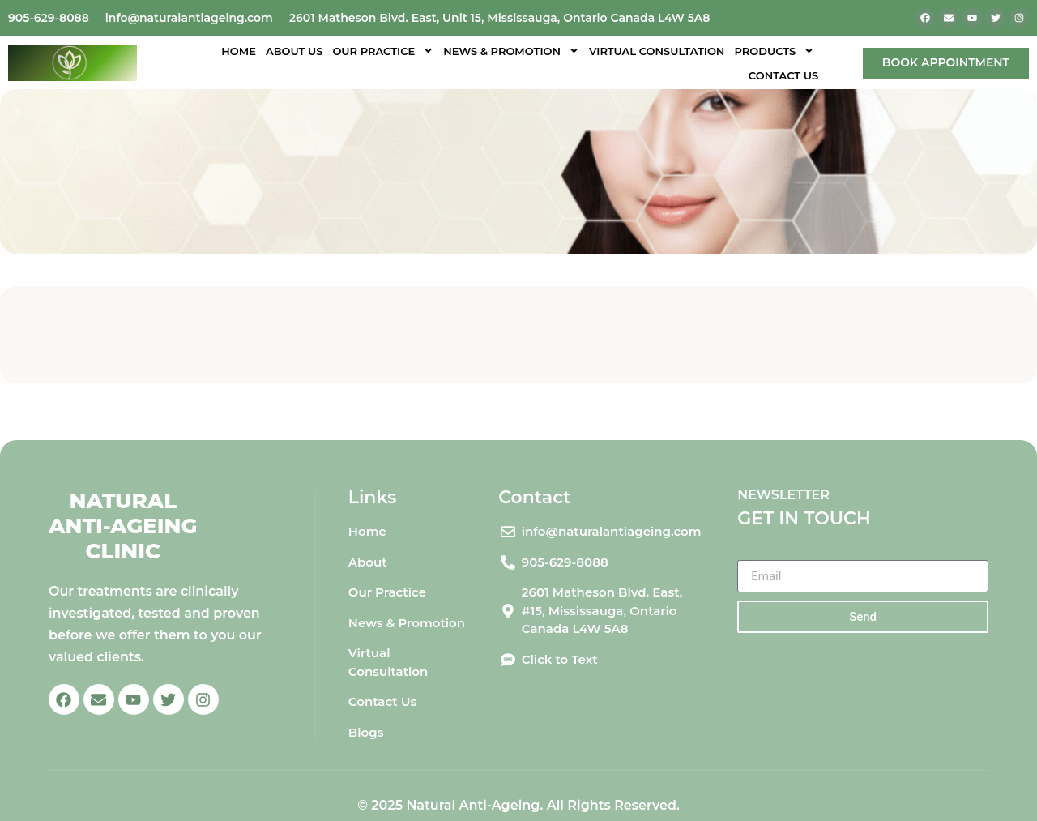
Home (238, 51)
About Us (294, 51)
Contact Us (783, 75)
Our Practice (382, 51)
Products (774, 51)
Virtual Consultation (656, 51)
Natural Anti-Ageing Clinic (123, 526)
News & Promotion (511, 51)
